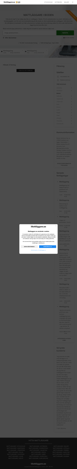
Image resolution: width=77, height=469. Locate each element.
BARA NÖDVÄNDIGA (29, 246)
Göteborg (58, 2)
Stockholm (48, 2)
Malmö (66, 2)
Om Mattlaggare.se (42, 250)
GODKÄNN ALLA (47, 246)
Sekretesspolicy (34, 250)
